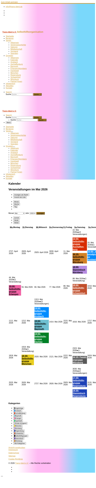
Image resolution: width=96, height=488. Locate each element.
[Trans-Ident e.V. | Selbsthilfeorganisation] (16, 29)
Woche (16, 204)
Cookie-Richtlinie (15, 459)
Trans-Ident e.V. (22, 463)
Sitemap (11, 456)
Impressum (13, 450)
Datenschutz (13, 453)
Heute (16, 220)
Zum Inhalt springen (9, 2)
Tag (15, 207)
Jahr (27, 213)
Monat (16, 202)
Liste (20, 197)
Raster (21, 195)
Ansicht (16, 448)
